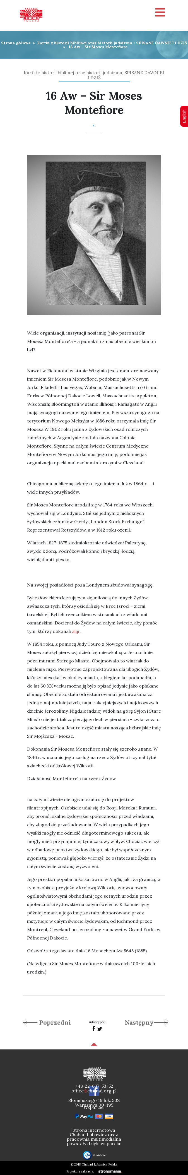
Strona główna (15, 42)
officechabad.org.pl (94, 1091)
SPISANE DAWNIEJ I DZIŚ (161, 42)
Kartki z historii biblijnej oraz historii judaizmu (84, 42)
